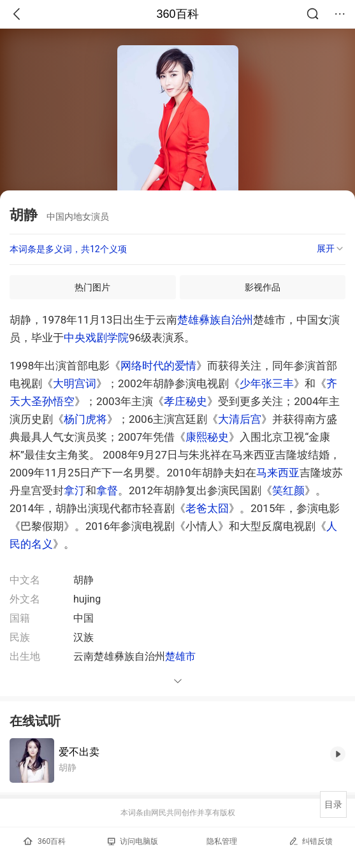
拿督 (107, 490)
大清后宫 (239, 419)
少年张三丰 (267, 383)
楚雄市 (180, 656)
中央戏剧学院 (96, 337)
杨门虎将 (85, 419)
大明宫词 (74, 383)
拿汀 (74, 490)
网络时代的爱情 (158, 365)
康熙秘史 (207, 437)
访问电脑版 (133, 841)
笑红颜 (288, 490)
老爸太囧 (207, 508)
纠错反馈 (311, 841)
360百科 (177, 14)
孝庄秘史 (185, 401)
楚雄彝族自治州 (215, 319)
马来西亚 (278, 472)
